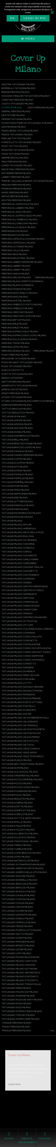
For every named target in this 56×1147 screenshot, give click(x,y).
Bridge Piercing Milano (15, 92)
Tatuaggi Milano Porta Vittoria (21, 702)
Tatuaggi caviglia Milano (17, 451)
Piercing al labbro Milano (17, 208)
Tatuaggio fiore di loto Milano (21, 930)
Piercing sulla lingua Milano (19, 339)
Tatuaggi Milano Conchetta (19, 640)
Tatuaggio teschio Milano (18, 1015)
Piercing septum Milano (16, 320)
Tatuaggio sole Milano (16, 1007)
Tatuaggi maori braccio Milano (21, 513)
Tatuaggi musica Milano (16, 760)
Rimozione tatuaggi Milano (18, 358)
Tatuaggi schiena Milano (17, 803)
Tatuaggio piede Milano (16, 988)
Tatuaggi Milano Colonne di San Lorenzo (27, 629)
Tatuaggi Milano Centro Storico (22, 590)
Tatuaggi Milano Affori (16, 524)
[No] (52, 12)
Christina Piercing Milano (17, 100)
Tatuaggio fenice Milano (17, 926)
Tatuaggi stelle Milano (16, 826)
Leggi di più (35, 18)
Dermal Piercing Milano (15, 111)
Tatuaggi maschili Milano (17, 517)
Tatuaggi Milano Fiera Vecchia (20, 675)
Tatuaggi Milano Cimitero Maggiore (23, 617)
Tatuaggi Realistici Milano (18, 799)
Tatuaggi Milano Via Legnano (19, 721)
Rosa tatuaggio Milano (16, 366)
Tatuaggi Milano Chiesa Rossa (20, 606)
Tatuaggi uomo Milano (15, 857)
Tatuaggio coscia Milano (17, 903)
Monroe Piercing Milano (16, 188)
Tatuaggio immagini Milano (18, 942)
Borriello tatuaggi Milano (18, 88)
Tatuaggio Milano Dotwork (19, 969)
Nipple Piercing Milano (15, 196)
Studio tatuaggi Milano (16, 397)
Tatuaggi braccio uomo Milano (21, 447)
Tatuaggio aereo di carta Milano (22, 868)
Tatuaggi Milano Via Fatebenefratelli (25, 718)
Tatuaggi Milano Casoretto (19, 571)
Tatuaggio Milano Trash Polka (21, 984)
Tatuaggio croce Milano (17, 907)
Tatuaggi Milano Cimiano (17, 613)
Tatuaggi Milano (12, 521)
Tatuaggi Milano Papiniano (18, 694)
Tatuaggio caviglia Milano (18, 895)
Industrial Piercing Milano (18, 169)
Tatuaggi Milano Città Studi (19, 621)
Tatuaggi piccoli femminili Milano (22, 779)
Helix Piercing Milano (14, 161)
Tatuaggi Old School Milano (19, 772)
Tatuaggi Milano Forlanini (18, 679)
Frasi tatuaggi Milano (15, 154)
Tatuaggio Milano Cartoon (19, 961)
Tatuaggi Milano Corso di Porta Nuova (26, 648)
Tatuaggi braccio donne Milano (21, 443)
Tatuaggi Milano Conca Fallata (21, 636)
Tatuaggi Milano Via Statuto (19, 741)
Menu (30, 38)
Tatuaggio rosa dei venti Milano (21, 999)
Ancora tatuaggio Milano (18, 84)
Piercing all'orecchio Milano (19, 223)
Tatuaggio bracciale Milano (19, 884)
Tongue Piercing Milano (16, 1023)
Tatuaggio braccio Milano (18, 887)
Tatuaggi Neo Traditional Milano (22, 764)
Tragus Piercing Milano (16, 1030)
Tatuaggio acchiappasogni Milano (23, 864)
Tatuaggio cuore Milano (17, 911)
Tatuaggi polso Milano (16, 795)
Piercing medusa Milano (16, 277)
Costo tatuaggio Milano (17, 103)
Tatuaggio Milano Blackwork (20, 957)
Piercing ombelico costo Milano (21, 304)
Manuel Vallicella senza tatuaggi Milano (27, 181)
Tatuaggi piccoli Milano (16, 783)
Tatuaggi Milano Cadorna (18, 544)
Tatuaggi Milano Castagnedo (20, 575)
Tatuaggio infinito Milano (17, 945)
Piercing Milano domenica (17, 285)
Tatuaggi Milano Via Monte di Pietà (23, 729)
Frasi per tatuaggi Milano (17, 150)
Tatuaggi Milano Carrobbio (19, 563)
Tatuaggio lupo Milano (16, 953)
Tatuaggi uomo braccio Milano (21, 853)
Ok (12, 18)
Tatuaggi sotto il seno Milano (21, 818)
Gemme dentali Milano (15, 158)
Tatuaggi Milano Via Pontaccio (21, 733)
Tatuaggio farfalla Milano (18, 922)
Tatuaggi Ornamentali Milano (20, 775)
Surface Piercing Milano (16, 405)
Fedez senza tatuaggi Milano (19, 131)
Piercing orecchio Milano (17, 312)
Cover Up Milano (11, 107)
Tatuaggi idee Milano (14, 497)
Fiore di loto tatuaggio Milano (21, 142)
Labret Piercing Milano (15, 177)
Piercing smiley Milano (15, 327)
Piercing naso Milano (14, 297)
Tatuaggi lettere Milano (17, 501)
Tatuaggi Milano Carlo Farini (19, 559)
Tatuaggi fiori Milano (15, 486)
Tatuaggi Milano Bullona (17, 536)
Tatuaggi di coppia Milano (17, 463)
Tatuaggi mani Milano (15, 509)
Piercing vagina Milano (15, 351)
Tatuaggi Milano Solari (16, 714)
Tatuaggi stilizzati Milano (18, 830)
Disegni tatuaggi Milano (16, 119)
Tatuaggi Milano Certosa (17, 598)
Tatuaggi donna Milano (16, 470)
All (52, 1030)
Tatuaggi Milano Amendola (18, 528)
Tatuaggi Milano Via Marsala (19, 725)
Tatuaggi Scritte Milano (17, 806)
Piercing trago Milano (15, 343)
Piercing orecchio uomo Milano (21, 316)
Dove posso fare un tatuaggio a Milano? (27, 123)
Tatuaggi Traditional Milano (19, 841)
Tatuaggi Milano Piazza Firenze (21, 698)
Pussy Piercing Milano (15, 355)
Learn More (14, 1084)
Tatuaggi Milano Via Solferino (20, 737)
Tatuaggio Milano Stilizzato (19, 980)
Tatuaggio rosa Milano (16, 1003)
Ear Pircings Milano (13, 127)
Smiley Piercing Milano (15, 393)
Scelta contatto (12, 370)
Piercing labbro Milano (16, 266)
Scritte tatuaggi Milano (17, 374)
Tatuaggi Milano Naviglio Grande (22, 687)
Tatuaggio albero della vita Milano (24, 872)
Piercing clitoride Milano (17, 246)
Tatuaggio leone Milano (16, 949)
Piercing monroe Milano (16, 289)
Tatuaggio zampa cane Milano (20, 1019)
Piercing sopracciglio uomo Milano (23, 335)
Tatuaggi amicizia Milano (17, 424)
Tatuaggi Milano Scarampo (18, 710)
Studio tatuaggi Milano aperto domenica (27, 401)
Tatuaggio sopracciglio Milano (21, 1011)
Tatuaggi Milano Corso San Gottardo (26, 652)
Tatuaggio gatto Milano (17, 934)
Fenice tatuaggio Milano (17, 134)
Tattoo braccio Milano (16, 409)
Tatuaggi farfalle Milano (17, 478)
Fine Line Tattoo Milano (16, 138)
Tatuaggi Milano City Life (17, 625)
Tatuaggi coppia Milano (16, 459)
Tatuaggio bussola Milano (18, 891)
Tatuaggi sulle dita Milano (18, 837)
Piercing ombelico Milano (17, 308)
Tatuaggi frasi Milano (15, 490)
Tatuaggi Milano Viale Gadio (19, 752)
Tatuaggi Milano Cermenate (19, 594)
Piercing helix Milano (14, 254)
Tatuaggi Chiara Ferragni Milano (22, 455)
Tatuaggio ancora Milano (18, 876)
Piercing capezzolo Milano (18, 243)
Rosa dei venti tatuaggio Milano (21, 362)
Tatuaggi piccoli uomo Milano (20, 787)
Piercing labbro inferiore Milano (22, 262)
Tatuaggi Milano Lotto (16, 683)
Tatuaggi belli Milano (15, 439)
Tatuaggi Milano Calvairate (19, 555)
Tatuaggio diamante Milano (19, 915)
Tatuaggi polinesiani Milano (19, 791)
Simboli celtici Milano (14, 389)
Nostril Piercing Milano (16, 200)
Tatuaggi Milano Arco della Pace (22, 532)
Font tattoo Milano (14, 146)
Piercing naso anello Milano (19, 293)
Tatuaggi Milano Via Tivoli (17, 745)
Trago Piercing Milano (15, 1026)
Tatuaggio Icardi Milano (16, 938)
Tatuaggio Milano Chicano (18, 965)
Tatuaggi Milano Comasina (18, 633)
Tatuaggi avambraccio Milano (20, 436)
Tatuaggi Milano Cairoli (16, 551)
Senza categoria (12, 378)
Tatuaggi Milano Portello (18, 706)
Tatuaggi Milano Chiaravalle (19, 602)
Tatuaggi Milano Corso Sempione (22, 656)
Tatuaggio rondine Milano (18, 996)
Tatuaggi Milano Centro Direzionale (24, 586)
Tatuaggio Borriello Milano (19, 880)
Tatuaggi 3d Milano (13, 416)
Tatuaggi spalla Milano (16, 822)
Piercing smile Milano (14, 324)
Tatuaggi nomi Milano (15, 768)
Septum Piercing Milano (16, 382)
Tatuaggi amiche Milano (16, 420)
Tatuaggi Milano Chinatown (19, 609)
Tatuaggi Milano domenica (18, 671)
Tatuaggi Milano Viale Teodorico (22, 756)
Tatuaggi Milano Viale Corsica (20, 748)
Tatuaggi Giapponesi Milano (19, 494)
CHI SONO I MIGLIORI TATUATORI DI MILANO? (25, 96)
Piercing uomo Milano (15, 347)
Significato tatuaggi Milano (19, 385)
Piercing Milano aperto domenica (22, 281)
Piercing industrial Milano (18, 258)
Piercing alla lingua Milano (18, 227)
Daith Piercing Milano (41, 107)
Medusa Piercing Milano (16, 185)
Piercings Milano (44, 351)
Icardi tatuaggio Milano (16, 165)
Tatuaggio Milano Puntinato (20, 976)
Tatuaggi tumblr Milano (16, 849)
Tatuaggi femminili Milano (17, 482)
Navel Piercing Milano (15, 192)
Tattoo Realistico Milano (17, 412)
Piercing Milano (45, 277)
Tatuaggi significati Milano (18, 810)
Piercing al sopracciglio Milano (21, 215)
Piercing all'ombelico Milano (19, 219)
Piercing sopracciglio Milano (20, 331)
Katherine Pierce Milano (16, 173)
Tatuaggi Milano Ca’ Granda (19, 540)
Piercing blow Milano (14, 231)
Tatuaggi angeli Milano (16, 432)
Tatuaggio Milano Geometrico (20, 972)
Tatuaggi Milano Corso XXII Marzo (23, 660)
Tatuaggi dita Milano (14, 467)
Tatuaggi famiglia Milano (17, 474)
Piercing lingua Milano (15, 273)
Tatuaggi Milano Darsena (17, 667)
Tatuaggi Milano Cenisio (16, 582)
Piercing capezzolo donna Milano (23, 239)
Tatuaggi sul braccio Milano (19, 833)
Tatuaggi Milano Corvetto (18, 663)
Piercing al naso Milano (16, 212)
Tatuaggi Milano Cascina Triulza (22, 567)
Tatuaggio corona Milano (18, 899)
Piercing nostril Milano (16, 300)
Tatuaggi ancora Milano (17, 428)
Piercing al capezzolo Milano (20, 204)
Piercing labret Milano (15, 270)
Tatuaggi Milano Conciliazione (20, 644)
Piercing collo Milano (15, 250)
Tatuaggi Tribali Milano (16, 845)
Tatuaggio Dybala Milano (17, 918)
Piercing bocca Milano (15, 235)
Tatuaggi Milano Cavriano (18, 579)
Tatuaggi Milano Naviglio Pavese (21, 691)
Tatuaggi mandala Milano (17, 505)
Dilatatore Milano (13, 115)
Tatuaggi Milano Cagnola (17, 548)
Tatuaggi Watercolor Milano (20, 860)
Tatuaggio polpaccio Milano (19, 992)
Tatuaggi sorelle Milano (17, 814)
